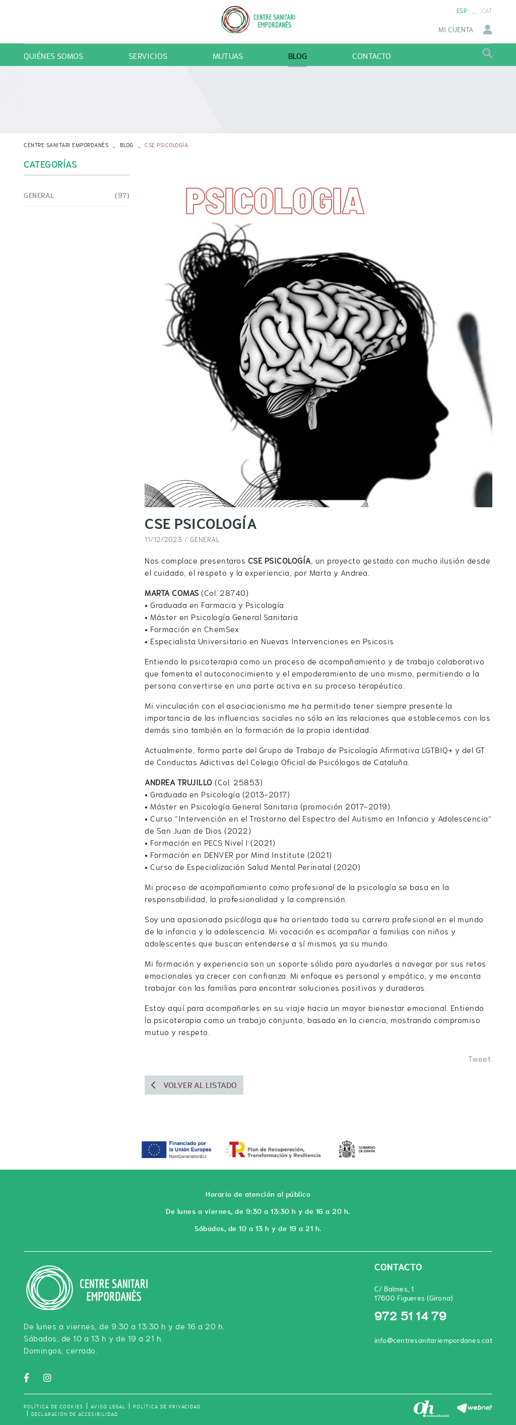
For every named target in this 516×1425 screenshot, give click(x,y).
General (205, 539)
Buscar (487, 53)
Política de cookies (53, 1406)
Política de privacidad (167, 1406)
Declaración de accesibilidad (74, 1414)
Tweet (479, 1059)
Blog (127, 145)
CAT (487, 11)
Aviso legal (108, 1406)
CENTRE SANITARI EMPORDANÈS (66, 145)
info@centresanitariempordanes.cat (433, 1340)
